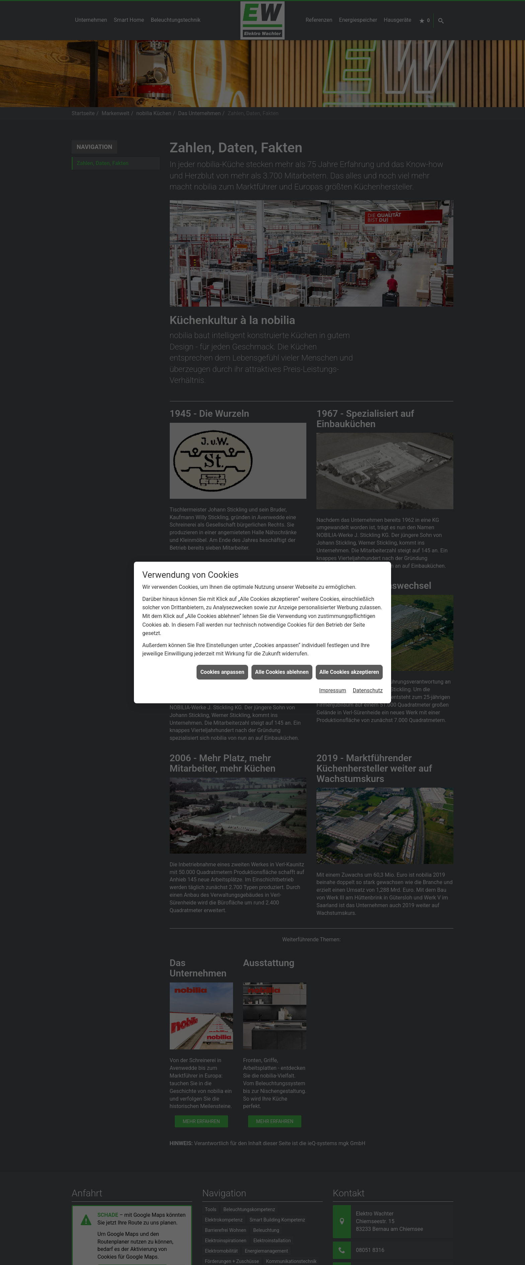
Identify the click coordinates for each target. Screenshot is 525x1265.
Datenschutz (368, 682)
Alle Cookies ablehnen (282, 663)
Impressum (332, 682)
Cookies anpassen (222, 663)
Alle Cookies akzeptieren (349, 663)
